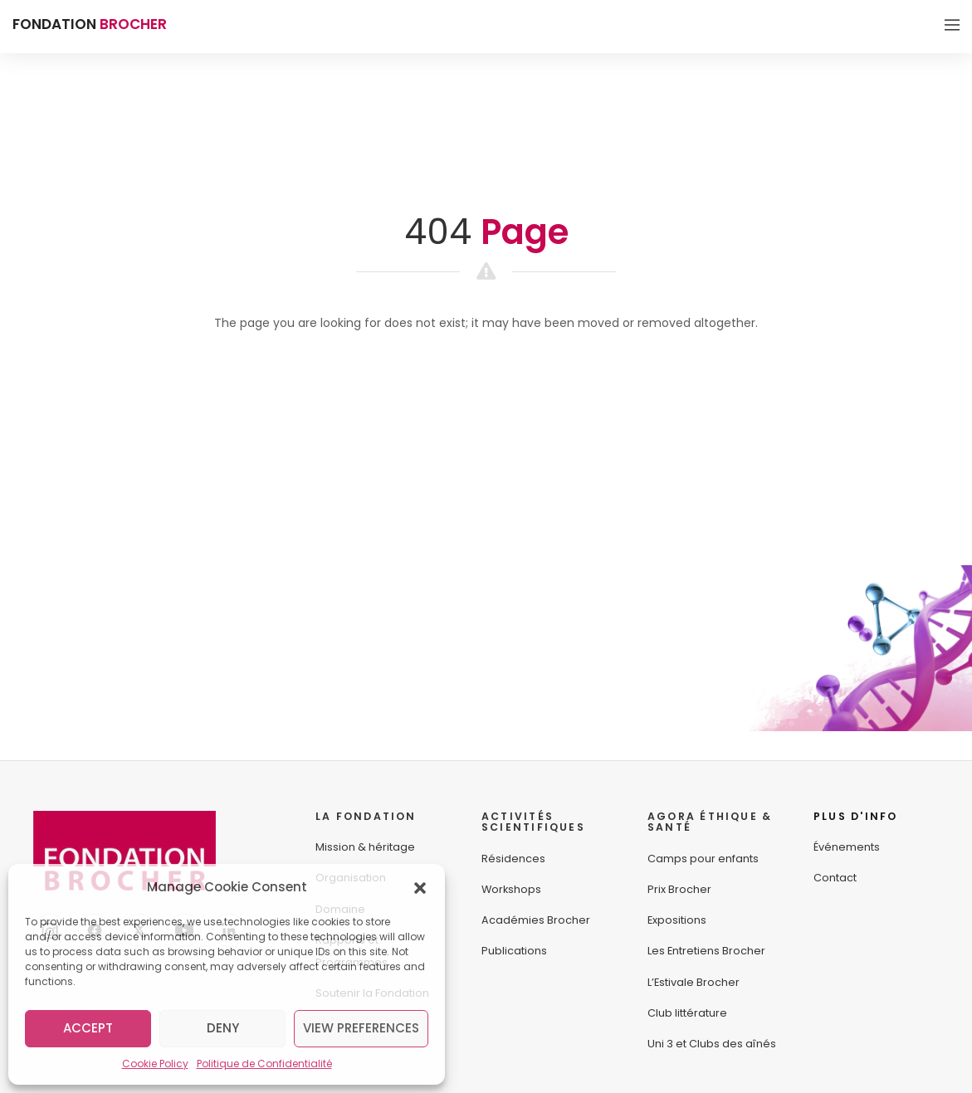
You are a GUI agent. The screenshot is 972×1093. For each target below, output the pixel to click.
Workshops (511, 889)
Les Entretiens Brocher (706, 951)
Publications (514, 951)
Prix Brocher (679, 889)
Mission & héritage (365, 847)
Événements (846, 847)
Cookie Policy (155, 1063)
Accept (88, 1028)
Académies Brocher (535, 920)
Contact (835, 878)
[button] (420, 887)
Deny (223, 1028)
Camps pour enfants (703, 858)
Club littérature (687, 1013)
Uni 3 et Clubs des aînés (711, 1044)
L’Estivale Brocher (693, 982)
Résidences (513, 858)
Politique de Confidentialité (264, 1063)
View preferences (361, 1028)
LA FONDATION (366, 816)
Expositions (676, 920)
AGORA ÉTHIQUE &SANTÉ (709, 822)
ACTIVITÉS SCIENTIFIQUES (533, 822)
